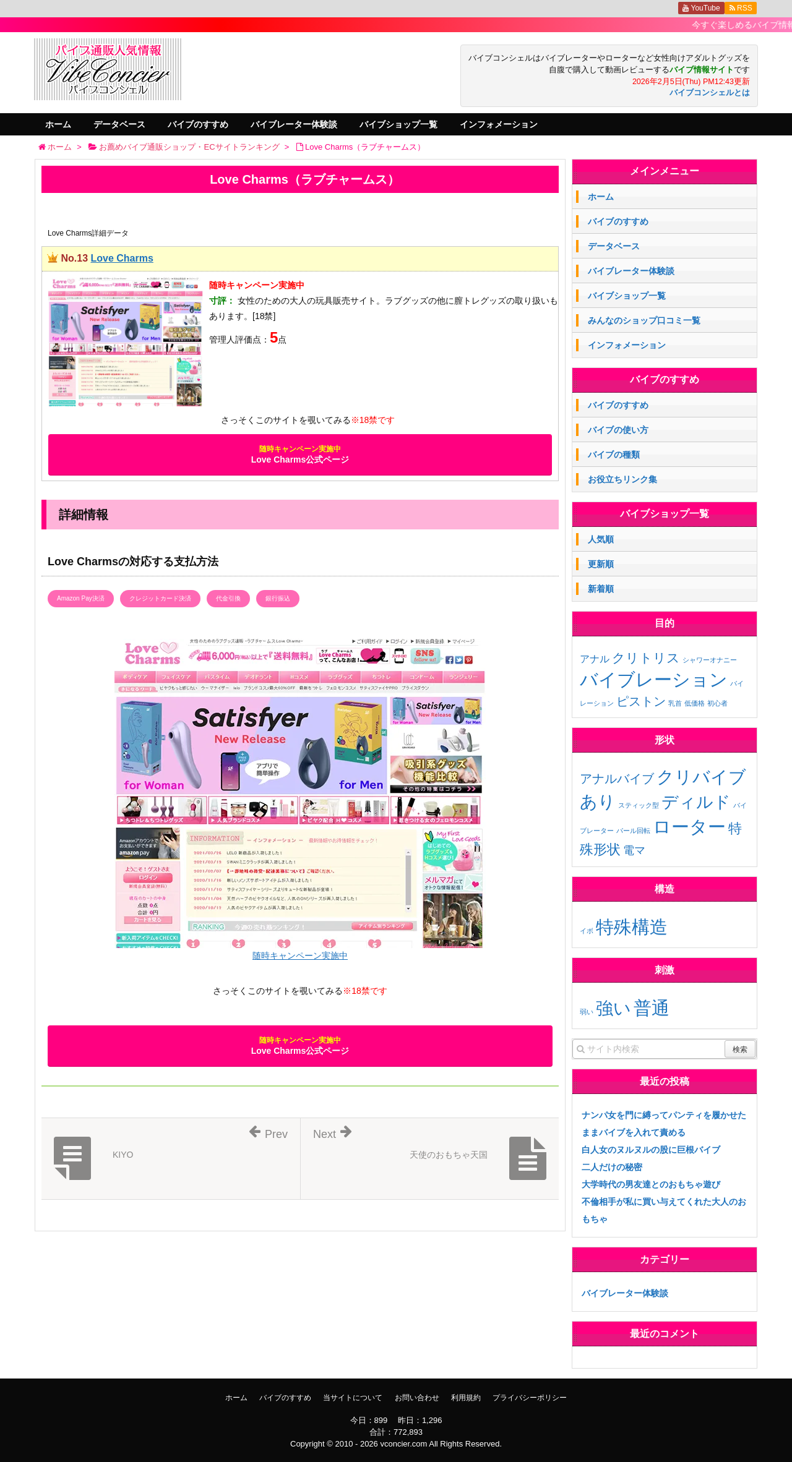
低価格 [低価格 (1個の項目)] (694, 703)
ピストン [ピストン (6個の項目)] (641, 701)
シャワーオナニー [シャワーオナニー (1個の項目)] (709, 660)
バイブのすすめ (198, 124)
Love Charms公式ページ (300, 454)
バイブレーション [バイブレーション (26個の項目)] (654, 679)
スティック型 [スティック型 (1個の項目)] (638, 805)
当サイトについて (352, 1397)
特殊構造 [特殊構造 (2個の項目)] (632, 927)
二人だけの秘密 (612, 1167)
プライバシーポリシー (530, 1397)
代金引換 (228, 598)
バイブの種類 (614, 454)
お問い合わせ (417, 1397)
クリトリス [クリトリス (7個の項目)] (646, 658)
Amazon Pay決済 (81, 598)
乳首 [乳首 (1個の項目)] (675, 703)
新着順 (601, 588)
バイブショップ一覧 (398, 124)
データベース (119, 124)
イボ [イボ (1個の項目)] (586, 930)
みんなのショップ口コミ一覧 (644, 320)
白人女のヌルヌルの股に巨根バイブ (651, 1150)
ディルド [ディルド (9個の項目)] (696, 802)
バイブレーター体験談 (294, 124)
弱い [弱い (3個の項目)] (586, 1011)
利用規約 (466, 1397)
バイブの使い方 (618, 429)
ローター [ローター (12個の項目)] (689, 826)
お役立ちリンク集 (622, 479)
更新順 (601, 564)
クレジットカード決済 (160, 598)
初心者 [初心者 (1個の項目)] (717, 703)
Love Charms (121, 258)
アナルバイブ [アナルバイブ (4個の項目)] (617, 778)
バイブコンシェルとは (709, 92)
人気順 (601, 539)
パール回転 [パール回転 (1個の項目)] (633, 830)
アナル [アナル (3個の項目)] (594, 659)
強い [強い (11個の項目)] (613, 1008)
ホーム (58, 124)
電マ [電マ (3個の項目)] (634, 850)
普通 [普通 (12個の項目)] (651, 1008)
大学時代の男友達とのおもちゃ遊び (651, 1184)
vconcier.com (403, 1443)
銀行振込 (277, 598)
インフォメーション (499, 124)
